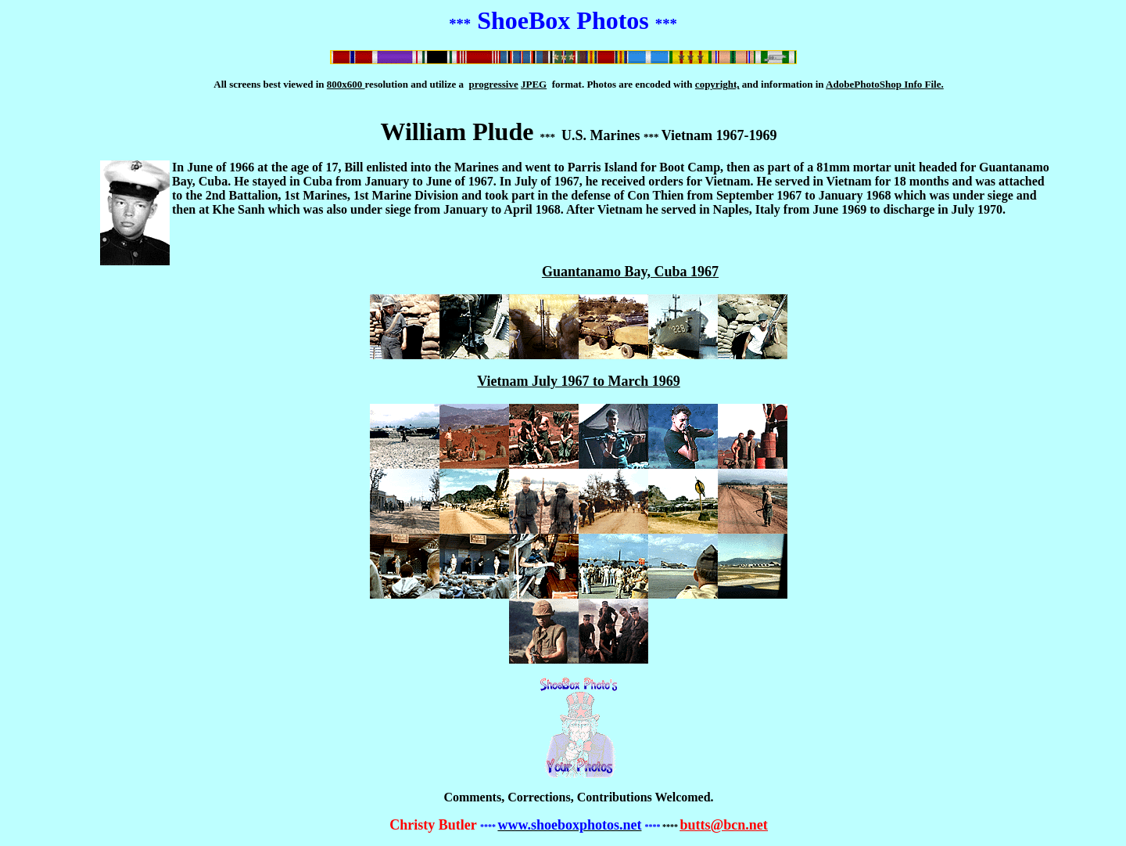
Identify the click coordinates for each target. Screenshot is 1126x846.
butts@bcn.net (723, 825)
